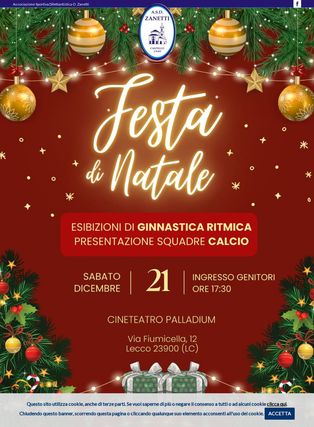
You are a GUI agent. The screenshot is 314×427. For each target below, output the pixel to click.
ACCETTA (279, 413)
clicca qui (276, 404)
